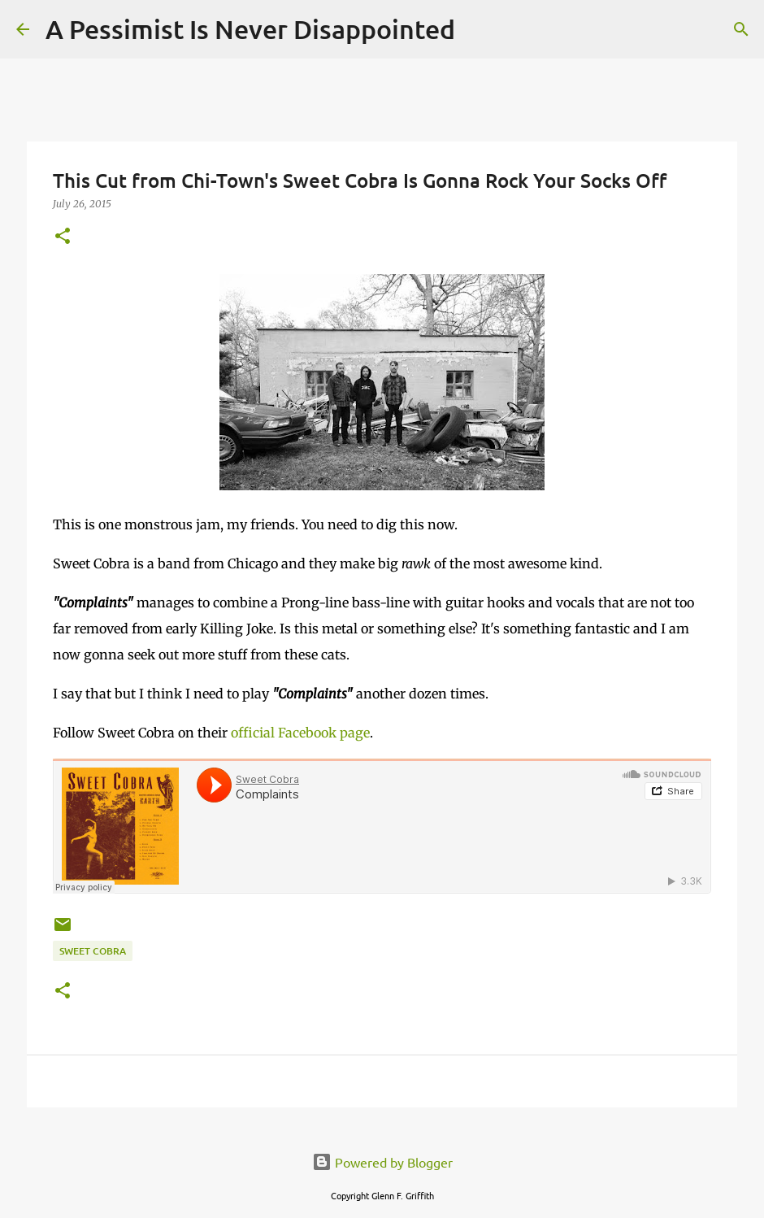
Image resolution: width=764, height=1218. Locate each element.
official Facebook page (300, 732)
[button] (62, 237)
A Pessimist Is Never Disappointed (250, 29)
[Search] (478, 29)
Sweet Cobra (92, 951)
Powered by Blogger (382, 1162)
